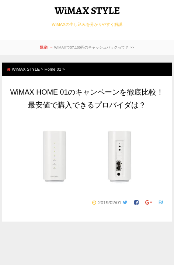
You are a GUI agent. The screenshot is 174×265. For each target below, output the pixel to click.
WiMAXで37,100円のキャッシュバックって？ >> (94, 47)
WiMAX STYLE (87, 11)
